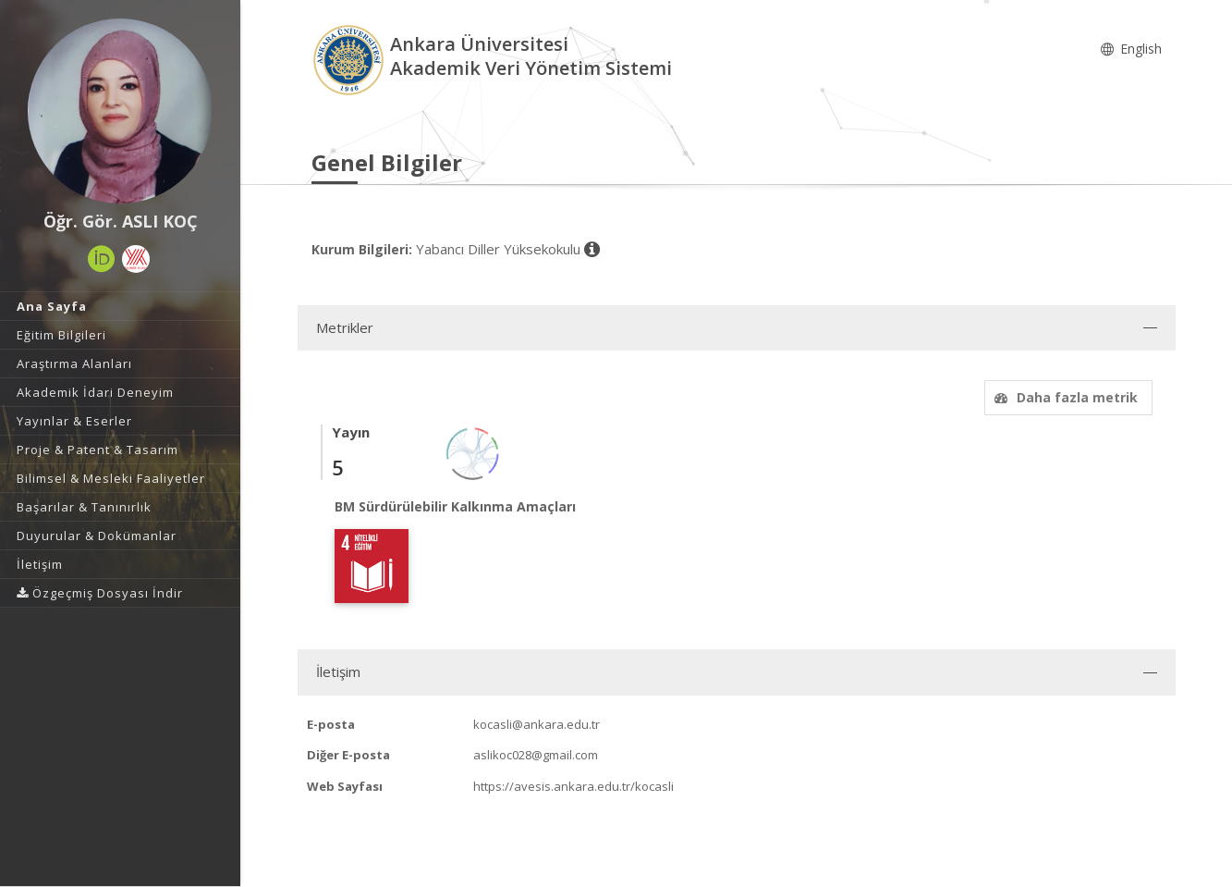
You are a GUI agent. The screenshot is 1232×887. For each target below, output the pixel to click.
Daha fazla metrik (1064, 397)
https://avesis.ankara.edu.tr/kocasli (573, 786)
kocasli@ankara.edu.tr (536, 724)
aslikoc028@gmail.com (535, 754)
